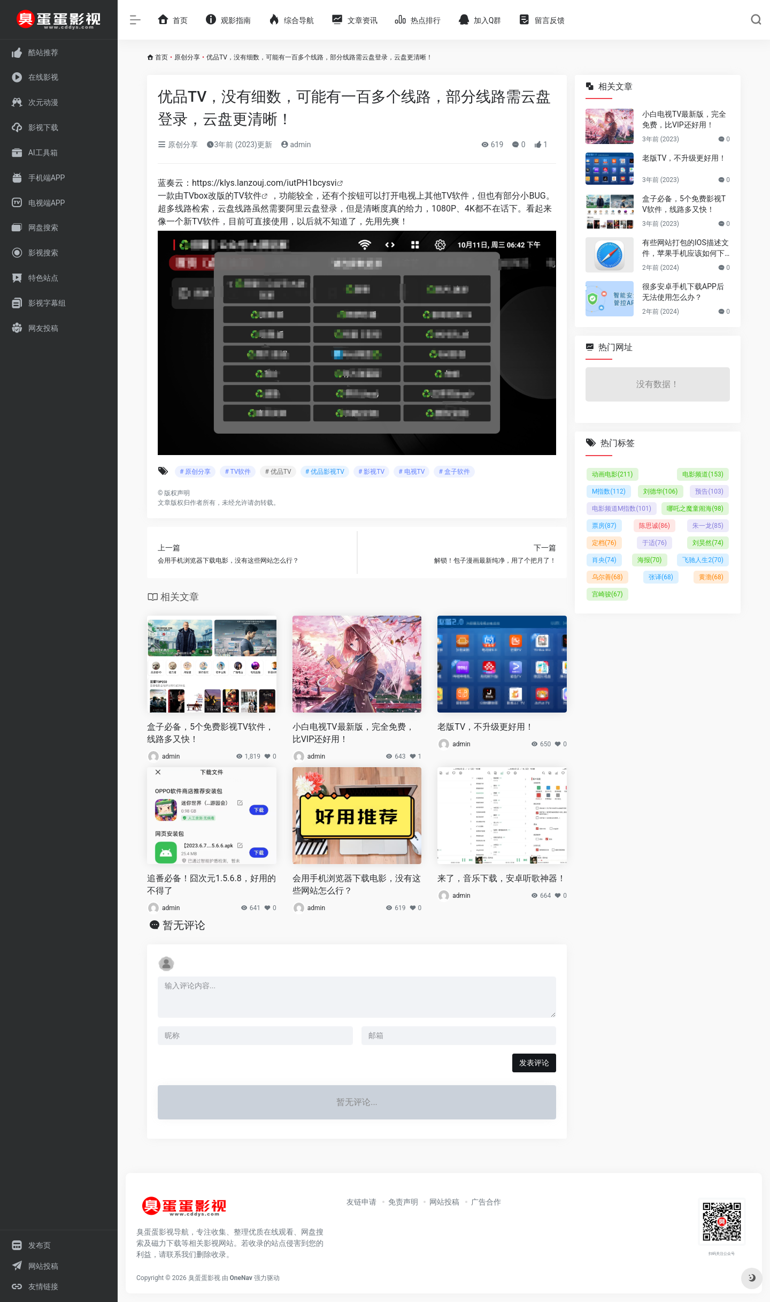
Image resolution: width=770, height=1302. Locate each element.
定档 (604, 543)
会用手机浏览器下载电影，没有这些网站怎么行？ (356, 884)
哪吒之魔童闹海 (695, 508)
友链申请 (361, 1202)
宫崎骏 (607, 594)
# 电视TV (411, 471)
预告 (709, 491)
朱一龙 (707, 525)
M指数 (609, 491)
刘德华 (660, 491)
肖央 (604, 560)
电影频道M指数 (621, 508)
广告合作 (486, 1202)
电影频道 (702, 474)
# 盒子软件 (453, 471)
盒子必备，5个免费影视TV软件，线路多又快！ (210, 733)
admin (296, 144)
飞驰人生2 (702, 560)
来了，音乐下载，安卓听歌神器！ (501, 878)
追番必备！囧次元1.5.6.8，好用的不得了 (211, 884)
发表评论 (534, 1062)
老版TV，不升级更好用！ (485, 727)
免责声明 (403, 1202)
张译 (661, 577)
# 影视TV (371, 471)
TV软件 (247, 196)
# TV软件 (238, 471)
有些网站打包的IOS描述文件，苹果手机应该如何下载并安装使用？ (685, 248)
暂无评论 (184, 925)
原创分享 (187, 57)
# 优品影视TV (324, 471)
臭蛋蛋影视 (204, 1278)
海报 (649, 560)
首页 (161, 57)
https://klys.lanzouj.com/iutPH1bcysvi (264, 183)
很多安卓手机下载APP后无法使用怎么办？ (683, 291)
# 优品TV (278, 471)
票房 (604, 525)
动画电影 (612, 474)
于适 (654, 543)
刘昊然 (707, 543)
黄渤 (711, 577)
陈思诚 (654, 525)
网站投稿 (444, 1202)
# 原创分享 (195, 471)
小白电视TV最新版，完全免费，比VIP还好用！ (353, 733)
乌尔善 (607, 577)
